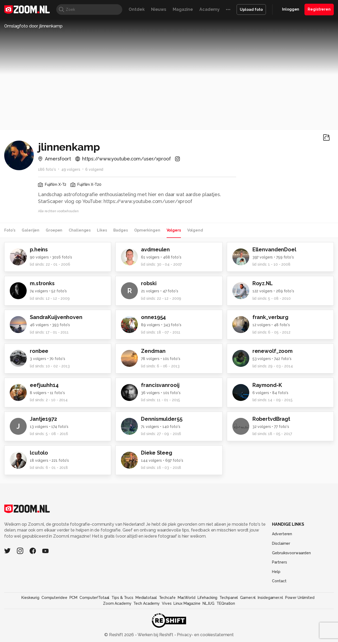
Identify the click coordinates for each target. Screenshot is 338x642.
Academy (209, 9)
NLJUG (208, 603)
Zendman (153, 351)
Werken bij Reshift (155, 634)
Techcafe (167, 597)
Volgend (195, 230)
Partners (279, 562)
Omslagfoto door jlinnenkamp (33, 26)
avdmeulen (155, 249)
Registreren (319, 9)
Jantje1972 (43, 419)
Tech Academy (146, 603)
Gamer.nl (248, 597)
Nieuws (158, 9)
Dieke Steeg (156, 453)
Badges (120, 230)
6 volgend (94, 169)
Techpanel (228, 597)
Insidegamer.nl (270, 597)
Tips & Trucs (122, 597)
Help (276, 572)
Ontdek (136, 9)
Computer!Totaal (94, 597)
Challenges (80, 230)
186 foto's (47, 169)
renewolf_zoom (272, 351)
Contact (279, 581)
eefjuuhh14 (44, 385)
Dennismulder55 (161, 419)
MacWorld (186, 597)
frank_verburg (270, 317)
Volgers (174, 230)
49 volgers (70, 169)
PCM (73, 597)
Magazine (183, 9)
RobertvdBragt (271, 419)
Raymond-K (267, 385)
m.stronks (42, 283)
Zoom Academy (117, 603)
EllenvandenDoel (274, 249)
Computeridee (54, 597)
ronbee (39, 351)
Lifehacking (208, 597)
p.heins (39, 249)
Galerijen (30, 230)
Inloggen (290, 9)
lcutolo (39, 453)
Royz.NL (262, 283)
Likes (102, 230)
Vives (166, 603)
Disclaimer (281, 543)
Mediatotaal (146, 597)
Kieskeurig (30, 597)
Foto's (9, 230)
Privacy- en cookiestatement (205, 634)
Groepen (54, 230)
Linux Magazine (186, 603)
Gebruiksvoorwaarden (291, 553)
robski (148, 283)
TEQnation (226, 603)
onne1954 (153, 317)
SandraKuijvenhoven (56, 317)
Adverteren (282, 534)
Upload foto (251, 9)
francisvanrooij (160, 385)
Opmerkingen (147, 230)
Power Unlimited (299, 597)
